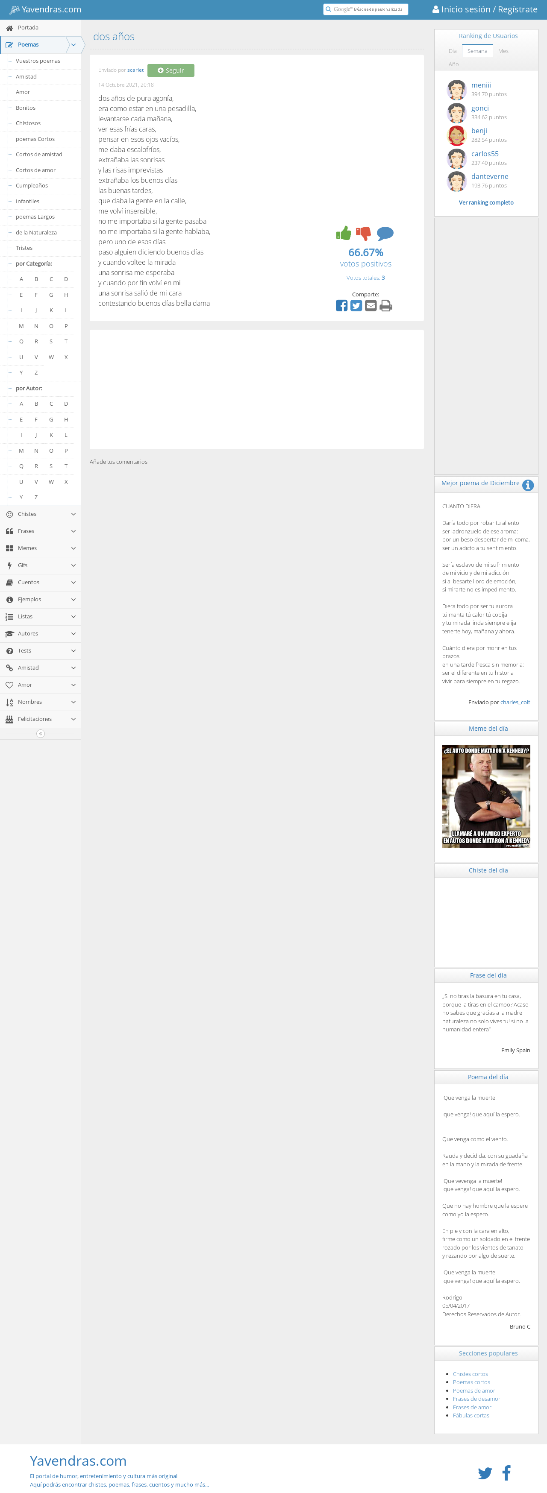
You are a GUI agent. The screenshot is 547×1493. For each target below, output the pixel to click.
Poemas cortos (471, 1382)
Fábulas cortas (471, 1415)
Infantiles (27, 201)
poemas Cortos (35, 139)
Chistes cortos (470, 1374)
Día (453, 51)
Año (454, 64)
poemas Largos (35, 216)
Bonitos (25, 107)
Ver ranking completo (486, 202)
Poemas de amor (474, 1390)
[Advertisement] (257, 389)
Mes (503, 51)
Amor (23, 92)
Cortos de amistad (39, 154)
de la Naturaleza (36, 232)
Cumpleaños (32, 185)
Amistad (26, 76)
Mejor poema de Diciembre (480, 483)
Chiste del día (488, 870)
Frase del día (488, 975)
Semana (478, 51)
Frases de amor (472, 1407)
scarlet (135, 70)
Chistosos (28, 123)
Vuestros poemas (38, 60)
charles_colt (515, 702)
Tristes (24, 248)
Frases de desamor (476, 1398)
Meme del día (488, 728)
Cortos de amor (36, 170)
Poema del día (488, 1077)
